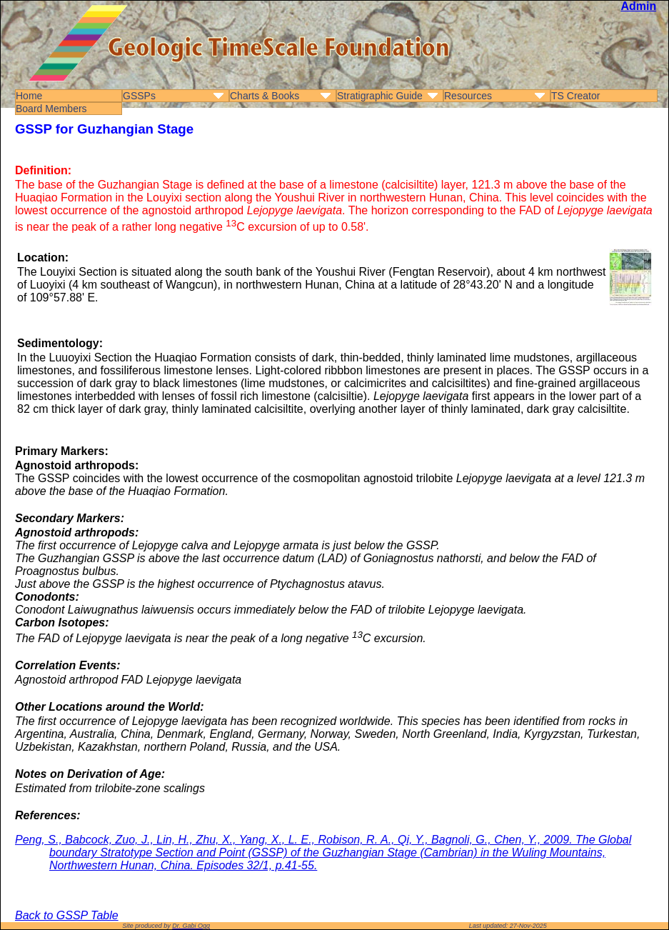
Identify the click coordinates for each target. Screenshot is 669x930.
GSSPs (139, 95)
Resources (468, 95)
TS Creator (575, 95)
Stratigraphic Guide (380, 95)
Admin (638, 6)
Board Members (51, 108)
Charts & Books (264, 95)
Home (29, 95)
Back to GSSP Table (67, 915)
